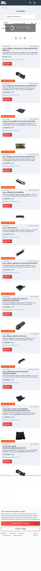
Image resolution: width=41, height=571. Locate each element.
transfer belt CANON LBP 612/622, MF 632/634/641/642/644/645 (15, 300)
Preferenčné (12, 533)
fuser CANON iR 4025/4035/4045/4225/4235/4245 (19, 157)
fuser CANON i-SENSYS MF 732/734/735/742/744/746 (20, 263)
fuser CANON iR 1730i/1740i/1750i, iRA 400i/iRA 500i (19, 86)
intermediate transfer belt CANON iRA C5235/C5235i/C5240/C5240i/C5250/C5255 (16, 410)
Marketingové (7, 535)
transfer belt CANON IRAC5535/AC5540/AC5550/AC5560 (14, 447)
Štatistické (21, 533)
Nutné (5, 533)
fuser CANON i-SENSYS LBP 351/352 (15, 336)
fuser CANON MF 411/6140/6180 (13, 192)
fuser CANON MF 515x (10, 228)
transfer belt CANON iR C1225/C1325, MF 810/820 (19, 121)
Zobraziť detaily (35, 534)
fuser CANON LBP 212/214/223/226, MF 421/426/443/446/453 (15, 372)
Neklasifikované (18, 535)
